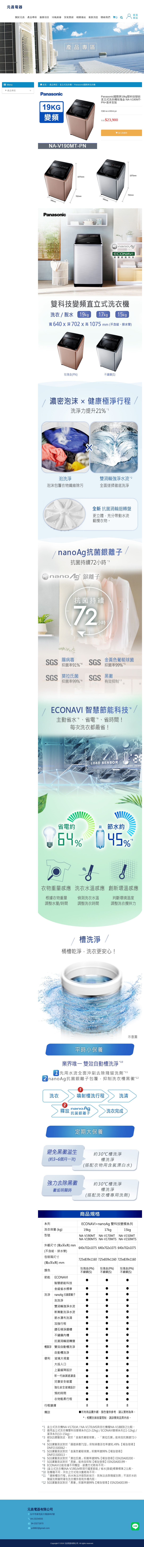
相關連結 (81, 17)
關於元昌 (20, 17)
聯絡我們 (105, 17)
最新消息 (93, 17)
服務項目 (44, 17)
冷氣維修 (56, 17)
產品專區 (32, 17)
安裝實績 (69, 17)
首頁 (43, 84)
